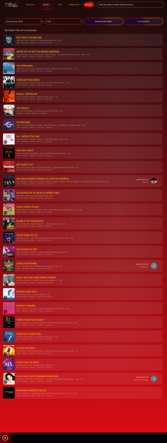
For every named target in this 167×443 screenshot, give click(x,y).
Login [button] (88, 5)
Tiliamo (145, 182)
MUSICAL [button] (31, 4)
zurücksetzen (143, 21)
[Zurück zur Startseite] (11, 4)
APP (59, 4)
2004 (18, 127)
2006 (18, 311)
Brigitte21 (144, 267)
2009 (18, 240)
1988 (18, 57)
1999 (18, 155)
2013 (18, 282)
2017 (18, 381)
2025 (18, 212)
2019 (18, 170)
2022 (18, 71)
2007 (18, 99)
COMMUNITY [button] (75, 4)
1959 (18, 141)
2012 (18, 226)
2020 (18, 325)
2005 (18, 43)
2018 (18, 268)
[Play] (5, 437)
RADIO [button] (47, 4)
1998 (18, 85)
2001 (18, 339)
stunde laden (103, 21)
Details (32, 43)
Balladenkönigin (141, 379)
